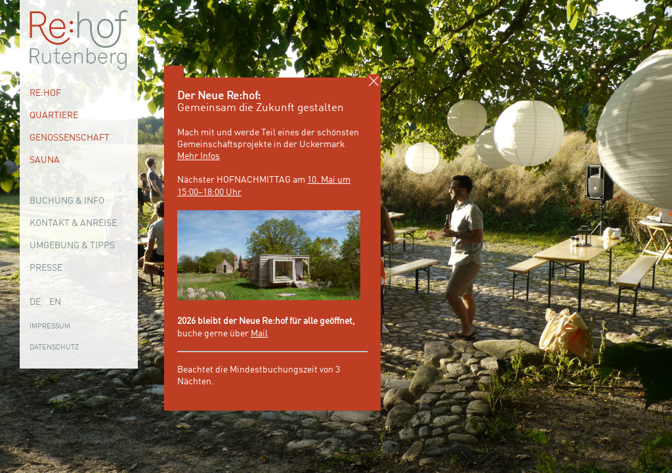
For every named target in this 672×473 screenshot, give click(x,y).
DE (35, 302)
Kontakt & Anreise (73, 223)
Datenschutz (54, 347)
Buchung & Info (67, 201)
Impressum (50, 326)
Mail (259, 333)
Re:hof (45, 93)
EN (55, 302)
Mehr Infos (198, 156)
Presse (46, 268)
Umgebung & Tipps (72, 245)
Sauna (45, 160)
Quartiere (54, 115)
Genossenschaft (70, 138)
